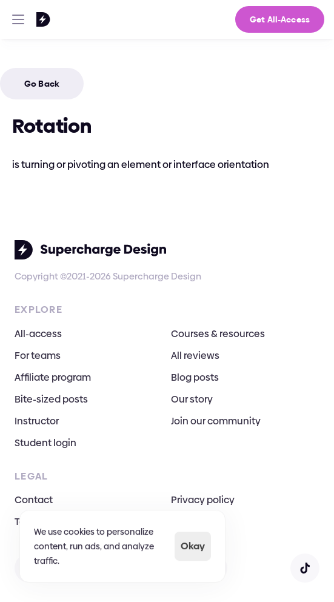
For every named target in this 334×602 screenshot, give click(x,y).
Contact (34, 500)
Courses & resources (218, 334)
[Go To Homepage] (27, 19)
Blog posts (195, 377)
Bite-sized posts (51, 399)
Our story (192, 399)
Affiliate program (53, 377)
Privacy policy (203, 500)
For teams (38, 356)
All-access (38, 334)
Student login (45, 443)
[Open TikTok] (304, 568)
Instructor (37, 421)
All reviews (195, 356)
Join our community (216, 421)
